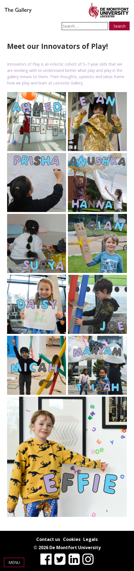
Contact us (48, 539)
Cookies (72, 539)
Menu (14, 562)
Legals (90, 539)
